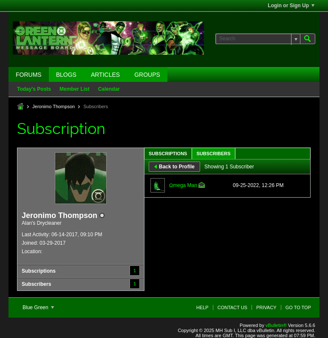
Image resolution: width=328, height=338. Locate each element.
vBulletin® (276, 325)
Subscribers (36, 284)
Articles (105, 74)
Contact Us (233, 307)
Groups (147, 74)
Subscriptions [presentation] (168, 153)
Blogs (66, 74)
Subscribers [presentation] (213, 153)
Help (202, 307)
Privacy (266, 307)
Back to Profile (174, 167)
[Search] (257, 39)
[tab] (168, 153)
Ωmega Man (183, 185)
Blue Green (38, 307)
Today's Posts (34, 89)
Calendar (109, 89)
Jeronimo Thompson (53, 106)
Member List (74, 89)
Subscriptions (39, 271)
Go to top (298, 307)
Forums (29, 74)
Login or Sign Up (291, 5)
